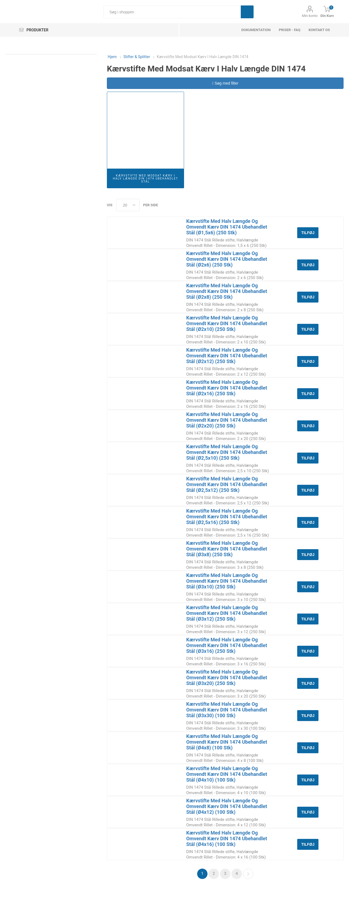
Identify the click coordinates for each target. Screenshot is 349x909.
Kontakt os (319, 30)
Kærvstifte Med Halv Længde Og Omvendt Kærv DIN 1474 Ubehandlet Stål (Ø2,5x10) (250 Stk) (226, 452)
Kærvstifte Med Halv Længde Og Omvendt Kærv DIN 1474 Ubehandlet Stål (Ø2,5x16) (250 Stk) (226, 516)
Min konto (310, 16)
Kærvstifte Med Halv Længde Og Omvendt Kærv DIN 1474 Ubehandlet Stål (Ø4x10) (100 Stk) (226, 774)
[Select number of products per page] (128, 205)
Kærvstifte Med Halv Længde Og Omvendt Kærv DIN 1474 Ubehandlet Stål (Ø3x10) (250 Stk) (226, 581)
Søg (247, 11)
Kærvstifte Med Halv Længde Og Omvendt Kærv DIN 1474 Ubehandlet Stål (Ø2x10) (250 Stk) (226, 323)
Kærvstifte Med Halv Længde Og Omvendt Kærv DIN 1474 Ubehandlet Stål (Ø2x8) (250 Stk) (226, 291)
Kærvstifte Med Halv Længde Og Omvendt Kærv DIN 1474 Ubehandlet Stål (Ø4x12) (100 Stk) (226, 806)
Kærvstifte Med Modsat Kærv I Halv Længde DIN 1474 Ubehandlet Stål (145, 178)
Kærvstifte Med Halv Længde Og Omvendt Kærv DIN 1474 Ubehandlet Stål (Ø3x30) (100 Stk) (226, 709)
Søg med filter (225, 83)
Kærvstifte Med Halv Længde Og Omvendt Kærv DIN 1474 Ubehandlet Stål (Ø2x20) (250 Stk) (226, 420)
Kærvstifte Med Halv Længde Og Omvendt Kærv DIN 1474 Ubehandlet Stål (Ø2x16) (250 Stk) (226, 387)
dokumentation (255, 30)
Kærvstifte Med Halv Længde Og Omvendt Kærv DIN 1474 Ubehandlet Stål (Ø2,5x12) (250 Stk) (226, 484)
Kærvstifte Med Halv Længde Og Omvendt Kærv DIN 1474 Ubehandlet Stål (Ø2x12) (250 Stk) (226, 355)
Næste (248, 874)
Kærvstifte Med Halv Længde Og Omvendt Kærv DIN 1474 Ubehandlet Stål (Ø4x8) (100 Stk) (226, 741)
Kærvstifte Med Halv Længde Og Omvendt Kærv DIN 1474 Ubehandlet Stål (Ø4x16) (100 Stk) (226, 838)
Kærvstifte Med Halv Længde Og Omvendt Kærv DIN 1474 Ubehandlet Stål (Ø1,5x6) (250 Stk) (226, 226)
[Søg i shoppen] (172, 11)
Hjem (112, 57)
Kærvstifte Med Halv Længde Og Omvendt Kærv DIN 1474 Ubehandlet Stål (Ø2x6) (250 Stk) (226, 259)
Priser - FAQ (289, 30)
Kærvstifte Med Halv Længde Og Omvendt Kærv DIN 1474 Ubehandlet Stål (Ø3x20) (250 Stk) (226, 677)
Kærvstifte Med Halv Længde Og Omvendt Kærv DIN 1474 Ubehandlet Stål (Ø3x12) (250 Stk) (226, 613)
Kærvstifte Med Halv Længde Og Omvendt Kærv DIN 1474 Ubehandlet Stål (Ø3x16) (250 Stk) (226, 645)
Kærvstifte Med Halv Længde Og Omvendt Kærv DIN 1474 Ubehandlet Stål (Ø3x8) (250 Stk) (226, 548)
